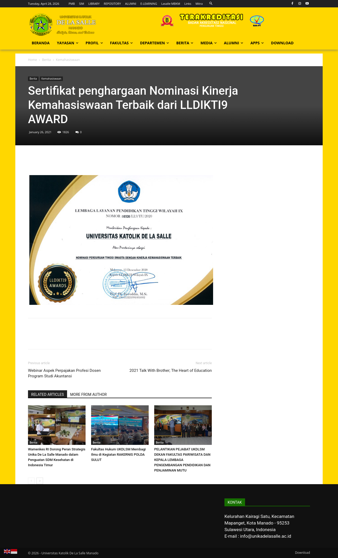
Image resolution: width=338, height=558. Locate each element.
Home (32, 59)
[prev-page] (31, 481)
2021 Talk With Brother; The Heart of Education (170, 370)
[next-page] (39, 481)
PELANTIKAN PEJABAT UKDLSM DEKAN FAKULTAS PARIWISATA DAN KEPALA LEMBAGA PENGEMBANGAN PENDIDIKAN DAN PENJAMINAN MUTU (182, 459)
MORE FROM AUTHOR (88, 394)
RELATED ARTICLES (47, 394)
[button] (211, 4)
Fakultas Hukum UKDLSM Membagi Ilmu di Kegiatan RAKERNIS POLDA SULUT (118, 454)
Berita (46, 59)
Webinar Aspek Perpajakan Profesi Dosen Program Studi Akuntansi (64, 373)
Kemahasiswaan (51, 78)
